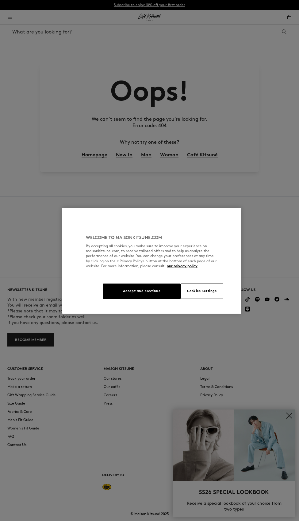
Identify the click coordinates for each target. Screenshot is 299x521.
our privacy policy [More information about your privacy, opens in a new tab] (182, 266)
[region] (151, 261)
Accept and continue (142, 291)
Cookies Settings (202, 291)
